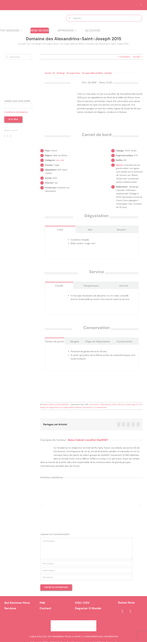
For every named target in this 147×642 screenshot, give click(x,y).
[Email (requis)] (86, 570)
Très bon (120, 404)
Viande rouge (130, 404)
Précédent (124, 56)
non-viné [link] (60, 160)
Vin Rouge (36, 43)
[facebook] (122, 611)
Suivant (137, 56)
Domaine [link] (108, 73)
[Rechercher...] (18, 57)
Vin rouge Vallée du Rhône (72, 43)
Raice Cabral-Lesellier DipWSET (56, 404)
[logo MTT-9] (29, 12)
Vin (28, 43)
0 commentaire (100, 407)
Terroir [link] (119, 165)
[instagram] (130, 611)
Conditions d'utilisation (16, 112)
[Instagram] (7, 136)
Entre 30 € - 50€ (97, 404)
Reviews (108, 404)
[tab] (60, 229)
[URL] (86, 577)
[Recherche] (69, 18)
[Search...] (104, 18)
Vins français (87, 407)
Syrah (114, 404)
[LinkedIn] (10, 136)
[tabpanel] (91, 246)
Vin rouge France (51, 43)
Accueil (22, 43)
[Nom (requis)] (86, 563)
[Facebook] (4, 136)
